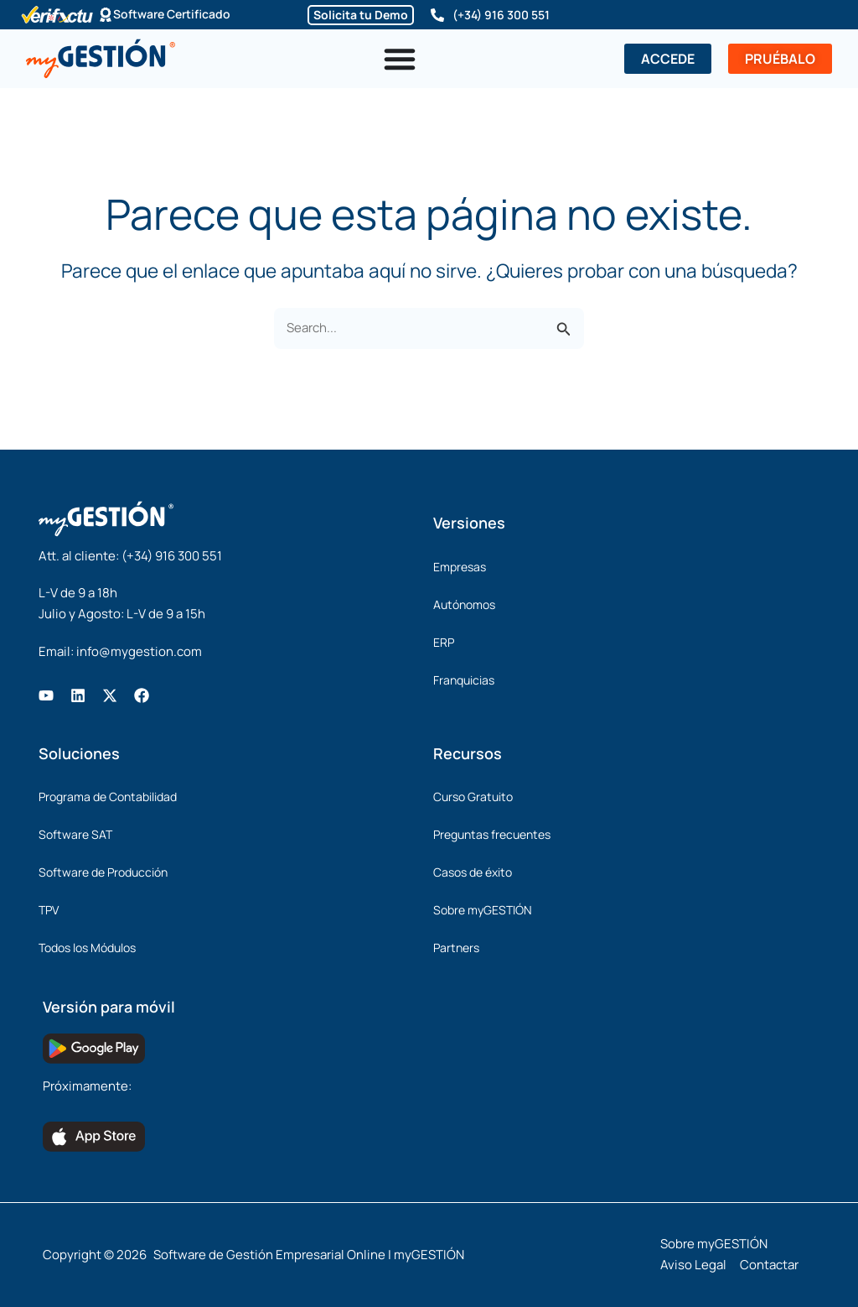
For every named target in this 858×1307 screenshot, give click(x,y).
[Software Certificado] (105, 15)
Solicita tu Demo (360, 15)
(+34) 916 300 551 (501, 15)
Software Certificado (171, 15)
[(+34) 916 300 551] (437, 15)
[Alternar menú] (399, 59)
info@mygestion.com (139, 651)
